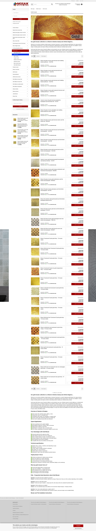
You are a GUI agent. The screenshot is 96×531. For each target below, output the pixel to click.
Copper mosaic (16, 57)
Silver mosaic (16, 56)
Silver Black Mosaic (17, 64)
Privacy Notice (15, 504)
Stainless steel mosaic (18, 59)
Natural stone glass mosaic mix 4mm (19, 32)
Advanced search (20, 109)
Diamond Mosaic (16, 74)
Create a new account (16, 21)
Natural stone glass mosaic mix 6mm (19, 34)
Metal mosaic (15, 50)
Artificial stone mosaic (17, 76)
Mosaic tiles (15, 96)
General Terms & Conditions (17, 506)
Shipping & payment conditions (18, 512)
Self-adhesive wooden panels (18, 84)
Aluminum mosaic (17, 61)
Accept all (78, 525)
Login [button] (81, 0)
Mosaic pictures (15, 91)
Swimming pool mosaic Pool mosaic (19, 43)
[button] (77, 1)
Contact (14, 510)
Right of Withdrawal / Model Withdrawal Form (21, 514)
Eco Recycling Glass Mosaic (18, 48)
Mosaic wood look (16, 69)
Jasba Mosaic (15, 93)
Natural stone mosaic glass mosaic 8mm (19, 38)
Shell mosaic (15, 71)
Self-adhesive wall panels (17, 86)
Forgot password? (16, 23)
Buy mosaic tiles (15, 516)
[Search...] (32, 4)
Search (20, 106)
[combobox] (38, 56)
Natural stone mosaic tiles (17, 30)
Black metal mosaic (17, 63)
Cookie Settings (15, 518)
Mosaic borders (15, 88)
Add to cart (77, 66)
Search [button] (73, 0)
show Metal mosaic (17, 52)
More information (78, 528)
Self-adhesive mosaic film (17, 81)
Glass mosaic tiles (16, 40)
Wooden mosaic (15, 67)
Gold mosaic (16, 54)
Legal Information (16, 508)
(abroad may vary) (53, 66)
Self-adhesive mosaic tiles (17, 79)
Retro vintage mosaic (16, 45)
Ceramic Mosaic (15, 27)
